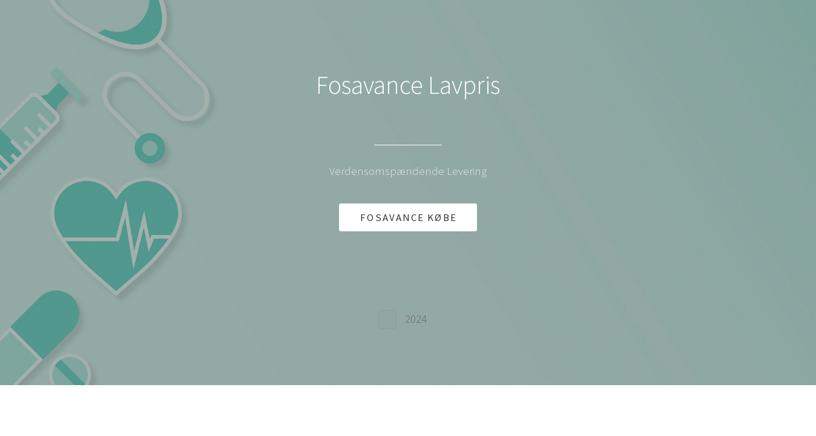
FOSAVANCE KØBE (408, 217)
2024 (416, 319)
